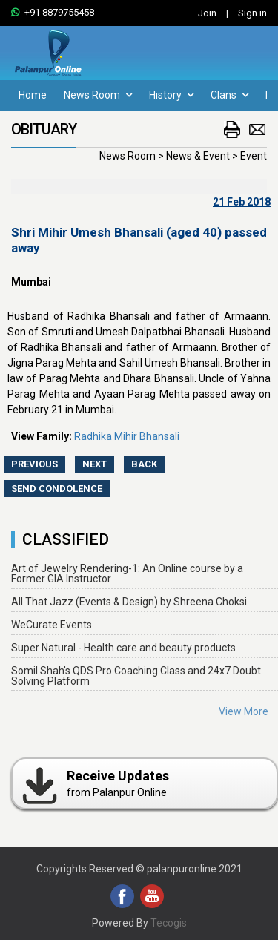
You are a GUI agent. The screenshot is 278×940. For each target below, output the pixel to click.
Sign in (252, 13)
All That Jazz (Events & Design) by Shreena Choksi (129, 602)
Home (33, 95)
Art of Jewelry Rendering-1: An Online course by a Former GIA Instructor (127, 573)
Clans (229, 95)
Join (207, 13)
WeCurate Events (51, 625)
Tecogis (168, 923)
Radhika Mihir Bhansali (126, 436)
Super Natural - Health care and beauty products (123, 648)
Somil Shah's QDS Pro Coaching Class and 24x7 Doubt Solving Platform (136, 676)
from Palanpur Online (94, 783)
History (171, 95)
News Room (98, 95)
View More (243, 711)
